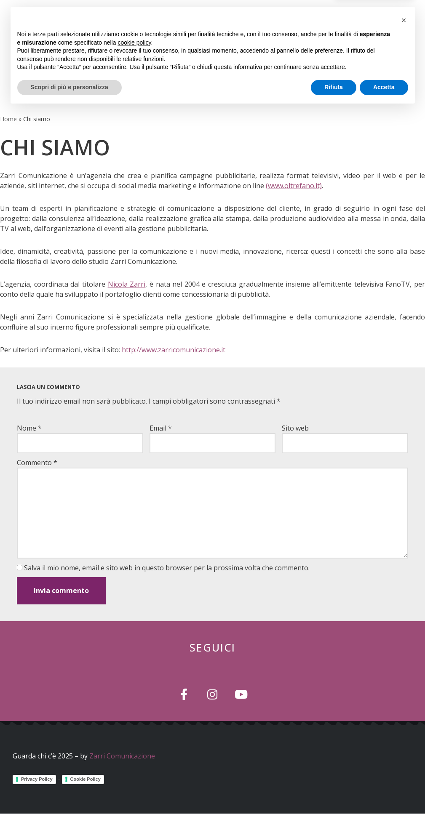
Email (161, 428)
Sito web (295, 428)
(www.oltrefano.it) (294, 185)
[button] (314, 44)
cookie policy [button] (134, 746)
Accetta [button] (384, 790)
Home (8, 119)
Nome (29, 428)
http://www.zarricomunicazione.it (173, 349)
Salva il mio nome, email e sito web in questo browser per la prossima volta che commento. (167, 567)
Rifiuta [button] (333, 790)
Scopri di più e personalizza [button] (69, 790)
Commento (37, 462)
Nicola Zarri (127, 284)
